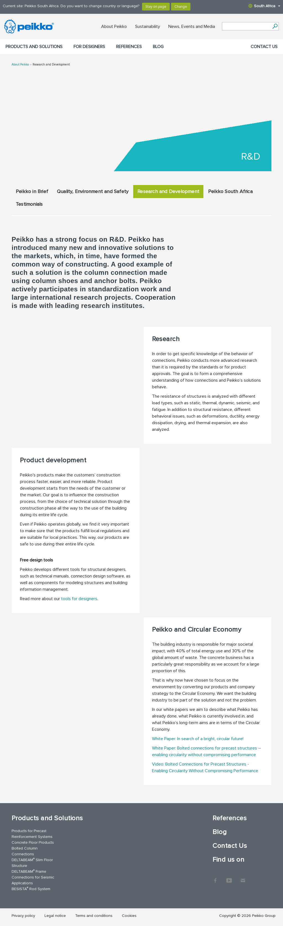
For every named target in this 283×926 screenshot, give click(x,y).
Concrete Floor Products (33, 842)
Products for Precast (29, 831)
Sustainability (147, 26)
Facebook (215, 877)
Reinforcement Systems (32, 836)
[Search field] (246, 26)
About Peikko (114, 26)
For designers (89, 46)
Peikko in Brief (32, 191)
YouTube (229, 877)
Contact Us (264, 46)
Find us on (228, 860)
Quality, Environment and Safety (93, 191)
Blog (158, 46)
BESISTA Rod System (31, 888)
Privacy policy (23, 915)
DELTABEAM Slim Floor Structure (32, 862)
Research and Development (51, 64)
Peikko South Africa (230, 191)
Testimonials (29, 204)
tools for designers (79, 598)
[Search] (274, 26)
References (129, 46)
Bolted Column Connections (25, 851)
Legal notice (55, 915)
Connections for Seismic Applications (33, 880)
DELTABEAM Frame (29, 871)
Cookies (129, 915)
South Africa (264, 6)
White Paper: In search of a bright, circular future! (197, 739)
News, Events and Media (191, 26)
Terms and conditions (93, 915)
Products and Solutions (34, 46)
